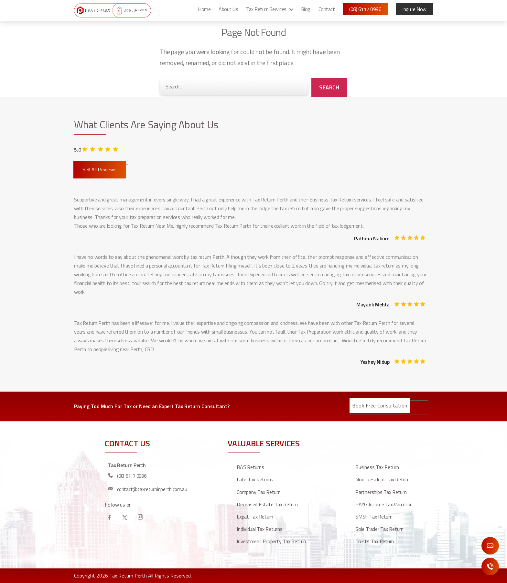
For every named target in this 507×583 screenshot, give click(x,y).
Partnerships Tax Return (380, 492)
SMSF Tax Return (373, 516)
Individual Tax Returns (260, 529)
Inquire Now (414, 11)
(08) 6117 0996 (365, 11)
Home (204, 11)
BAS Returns (250, 467)
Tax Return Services (266, 11)
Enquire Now (490, 545)
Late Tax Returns (255, 479)
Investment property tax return (271, 541)
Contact (326, 11)
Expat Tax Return (255, 516)
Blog (305, 11)
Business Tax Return (377, 467)
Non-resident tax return (382, 479)
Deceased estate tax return (267, 504)
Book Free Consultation (379, 405)
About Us (228, 11)
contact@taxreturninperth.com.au (152, 489)
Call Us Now (490, 566)
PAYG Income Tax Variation (384, 504)
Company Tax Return (259, 492)
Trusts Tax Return (374, 541)
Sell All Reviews (99, 169)
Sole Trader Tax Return (379, 529)
